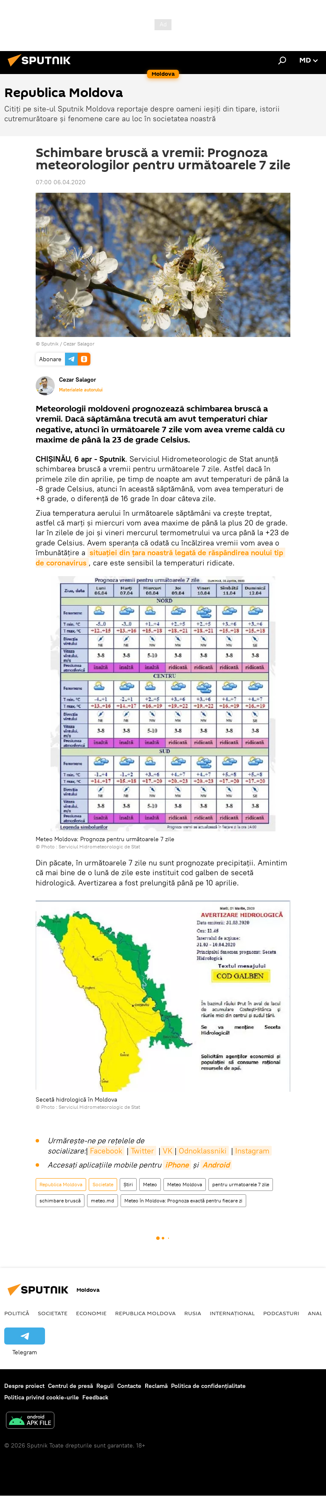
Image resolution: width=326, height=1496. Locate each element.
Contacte (129, 1386)
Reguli (105, 1386)
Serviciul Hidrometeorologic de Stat (99, 846)
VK (167, 1151)
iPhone (177, 1165)
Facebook (106, 1151)
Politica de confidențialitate (208, 1386)
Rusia (192, 1313)
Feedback (95, 1397)
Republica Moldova (60, 1184)
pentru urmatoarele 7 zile (240, 1184)
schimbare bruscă (60, 1200)
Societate (103, 1184)
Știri (128, 1184)
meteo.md (102, 1200)
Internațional (232, 1313)
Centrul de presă (70, 1386)
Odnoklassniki (203, 1151)
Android (216, 1165)
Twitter (142, 1151)
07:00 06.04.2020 (61, 182)
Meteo (150, 1184)
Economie (91, 1313)
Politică (16, 1313)
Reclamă (156, 1386)
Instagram (252, 1151)
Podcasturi (281, 1313)
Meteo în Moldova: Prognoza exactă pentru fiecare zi (183, 1200)
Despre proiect (24, 1386)
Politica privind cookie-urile (41, 1397)
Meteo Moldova (184, 1184)
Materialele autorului (81, 390)
